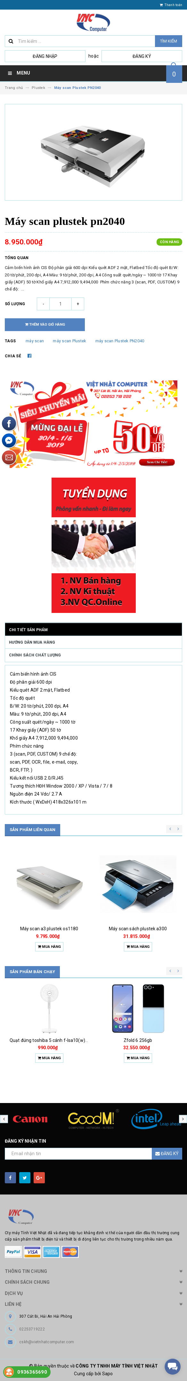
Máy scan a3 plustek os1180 (49, 928)
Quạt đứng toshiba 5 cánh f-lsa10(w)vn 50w (55, 1040)
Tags (10, 341)
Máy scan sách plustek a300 (138, 928)
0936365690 (32, 1372)
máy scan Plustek (69, 340)
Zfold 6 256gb (138, 1040)
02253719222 (32, 1329)
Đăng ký (142, 56)
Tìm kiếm (168, 41)
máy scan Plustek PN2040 (119, 340)
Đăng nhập (45, 56)
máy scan (35, 340)
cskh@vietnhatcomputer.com (46, 1342)
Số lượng (15, 304)
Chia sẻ (13, 356)
